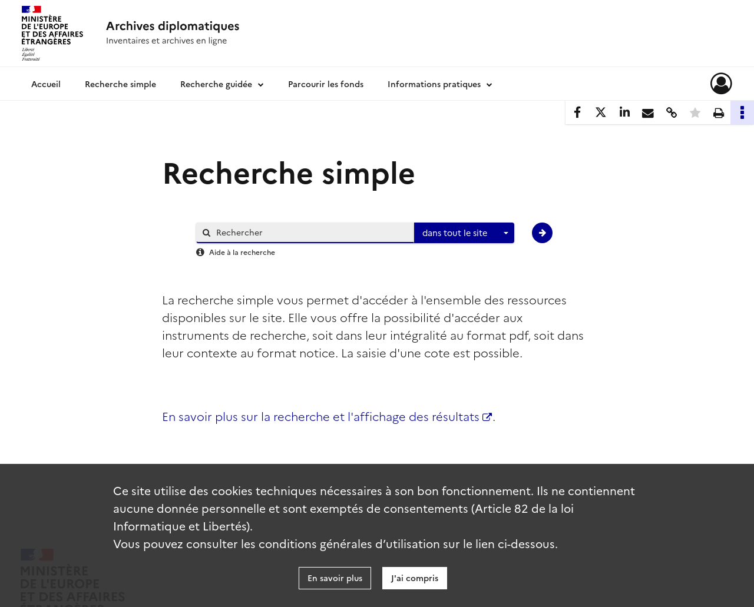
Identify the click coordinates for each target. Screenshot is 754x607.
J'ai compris (414, 577)
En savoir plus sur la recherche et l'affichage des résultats (327, 415)
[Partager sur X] (601, 112)
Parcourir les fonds (325, 83)
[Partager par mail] (648, 112)
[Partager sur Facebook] (577, 112)
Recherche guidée (216, 83)
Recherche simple (120, 83)
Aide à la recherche (242, 252)
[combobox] (464, 233)
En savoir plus (334, 577)
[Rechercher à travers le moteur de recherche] (311, 232)
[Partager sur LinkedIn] (624, 112)
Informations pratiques (434, 83)
